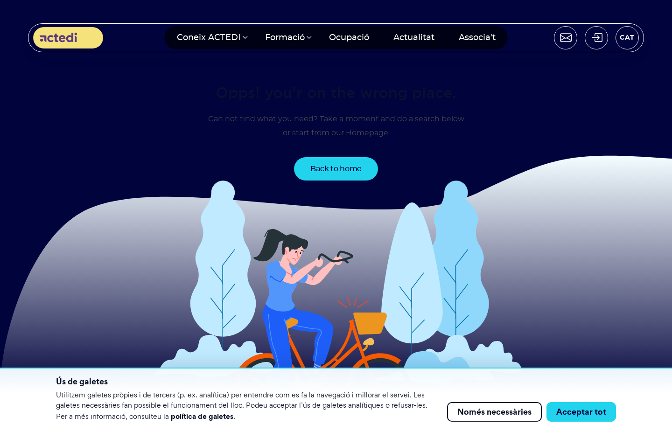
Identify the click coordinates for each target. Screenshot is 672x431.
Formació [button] (285, 38)
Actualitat (413, 38)
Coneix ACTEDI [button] (209, 38)
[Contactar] (565, 37)
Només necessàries (494, 411)
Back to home (336, 169)
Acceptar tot (581, 411)
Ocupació (349, 38)
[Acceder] (596, 37)
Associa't (477, 38)
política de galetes (202, 416)
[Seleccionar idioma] (627, 37)
